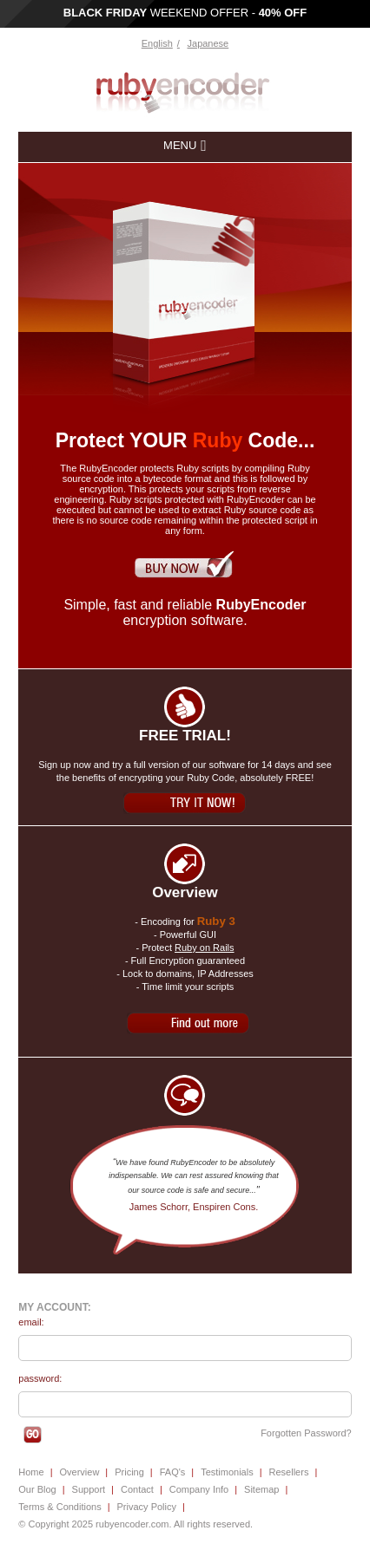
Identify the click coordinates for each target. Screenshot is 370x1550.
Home (30, 1472)
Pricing (129, 1472)
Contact (137, 1489)
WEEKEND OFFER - (185, 12)
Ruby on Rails (204, 947)
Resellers (289, 1472)
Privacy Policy (146, 1506)
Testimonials (227, 1472)
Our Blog (37, 1489)
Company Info (198, 1489)
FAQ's (173, 1472)
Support (89, 1489)
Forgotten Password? (306, 1433)
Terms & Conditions (59, 1506)
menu (179, 145)
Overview (80, 1472)
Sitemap (261, 1489)
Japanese (208, 43)
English (157, 43)
